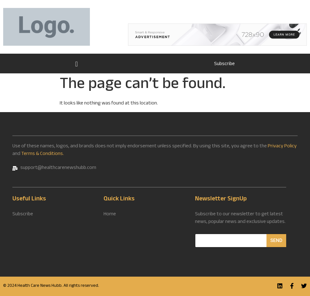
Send (276, 240)
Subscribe (224, 64)
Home (76, 63)
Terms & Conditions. (42, 154)
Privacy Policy (282, 146)
